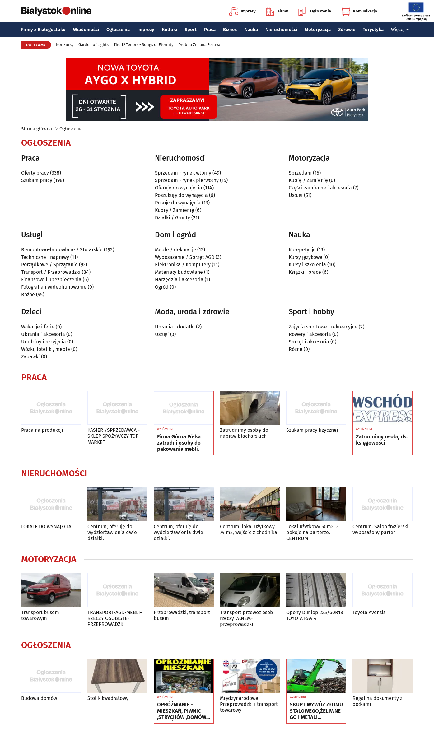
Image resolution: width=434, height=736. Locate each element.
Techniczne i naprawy (45, 257)
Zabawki (30, 357)
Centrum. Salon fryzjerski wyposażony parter (380, 529)
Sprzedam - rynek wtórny (183, 173)
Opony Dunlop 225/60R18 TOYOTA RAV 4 (314, 615)
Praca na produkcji (42, 430)
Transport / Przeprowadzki (51, 272)
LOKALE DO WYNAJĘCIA (46, 526)
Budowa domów (39, 698)
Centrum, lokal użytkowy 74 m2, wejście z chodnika (248, 529)
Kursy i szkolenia (307, 265)
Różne (28, 294)
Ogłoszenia (314, 11)
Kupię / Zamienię (174, 210)
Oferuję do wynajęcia (178, 188)
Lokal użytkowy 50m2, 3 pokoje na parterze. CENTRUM (312, 532)
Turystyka (373, 29)
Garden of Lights (93, 45)
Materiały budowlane (179, 272)
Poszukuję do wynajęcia (181, 195)
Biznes (230, 29)
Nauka (251, 29)
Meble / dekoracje (175, 250)
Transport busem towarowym (40, 615)
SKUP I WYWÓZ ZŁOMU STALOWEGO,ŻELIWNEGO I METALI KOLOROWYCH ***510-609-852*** (316, 710)
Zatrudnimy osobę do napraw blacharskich (244, 433)
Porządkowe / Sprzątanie (49, 265)
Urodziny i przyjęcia (43, 342)
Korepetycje (302, 250)
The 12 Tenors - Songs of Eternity (143, 45)
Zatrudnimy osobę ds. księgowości (382, 440)
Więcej (400, 29)
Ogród (162, 287)
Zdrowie (346, 29)
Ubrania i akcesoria (43, 334)
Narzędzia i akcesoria (179, 279)
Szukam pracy (36, 180)
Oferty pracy (35, 173)
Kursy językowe (305, 257)
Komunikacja (359, 11)
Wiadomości (86, 29)
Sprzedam (300, 173)
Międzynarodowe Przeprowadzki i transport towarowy (249, 704)
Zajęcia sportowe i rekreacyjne (323, 327)
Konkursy (64, 45)
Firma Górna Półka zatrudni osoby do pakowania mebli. (179, 443)
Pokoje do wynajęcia (178, 203)
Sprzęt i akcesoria (309, 342)
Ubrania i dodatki (175, 327)
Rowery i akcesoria (310, 334)
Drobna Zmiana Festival (200, 45)
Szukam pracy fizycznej (312, 430)
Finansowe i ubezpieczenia (51, 279)
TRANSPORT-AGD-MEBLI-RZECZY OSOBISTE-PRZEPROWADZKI (114, 618)
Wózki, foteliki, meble (45, 349)
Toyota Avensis (368, 612)
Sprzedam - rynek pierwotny (187, 180)
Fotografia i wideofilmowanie (53, 287)
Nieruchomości (281, 29)
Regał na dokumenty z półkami (377, 701)
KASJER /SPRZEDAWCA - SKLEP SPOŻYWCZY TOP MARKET (113, 436)
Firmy (277, 11)
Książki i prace (305, 272)
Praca (210, 29)
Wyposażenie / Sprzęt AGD (184, 257)
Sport (191, 29)
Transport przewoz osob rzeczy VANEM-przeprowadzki (246, 618)
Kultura (169, 29)
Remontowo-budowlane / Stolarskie (62, 250)
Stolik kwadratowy (107, 698)
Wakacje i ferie (37, 327)
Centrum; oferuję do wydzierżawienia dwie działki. (112, 532)
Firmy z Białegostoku (43, 29)
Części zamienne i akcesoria (320, 188)
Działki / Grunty (172, 218)
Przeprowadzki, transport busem (182, 615)
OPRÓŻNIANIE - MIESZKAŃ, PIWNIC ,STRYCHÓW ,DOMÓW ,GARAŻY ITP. (181, 710)
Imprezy (242, 11)
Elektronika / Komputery (183, 265)
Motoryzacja (318, 29)
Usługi (296, 195)
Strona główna (36, 129)
